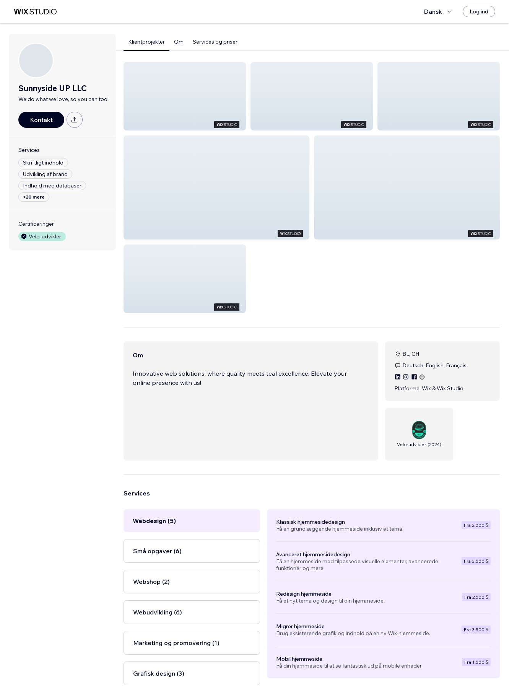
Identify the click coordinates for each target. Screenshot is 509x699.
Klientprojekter (146, 41)
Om (179, 41)
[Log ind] (479, 11)
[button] (185, 96)
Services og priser (215, 41)
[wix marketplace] (35, 11)
